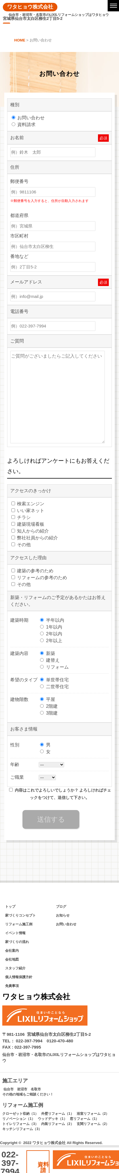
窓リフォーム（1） (84, 1119)
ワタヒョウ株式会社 (30, 7)
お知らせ (63, 915)
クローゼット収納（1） (20, 1114)
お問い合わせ (66, 924)
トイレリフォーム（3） (20, 1124)
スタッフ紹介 (15, 968)
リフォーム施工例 (18, 924)
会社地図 (12, 959)
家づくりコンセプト (20, 915)
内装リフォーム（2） (57, 1124)
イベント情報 (15, 933)
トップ (10, 907)
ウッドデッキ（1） (52, 1119)
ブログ (61, 907)
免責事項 (12, 986)
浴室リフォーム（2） (93, 1114)
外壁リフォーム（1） (57, 1114)
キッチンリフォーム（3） (22, 1129)
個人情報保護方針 (18, 977)
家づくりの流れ (17, 942)
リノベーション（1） (18, 1119)
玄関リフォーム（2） (93, 1124)
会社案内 (12, 951)
